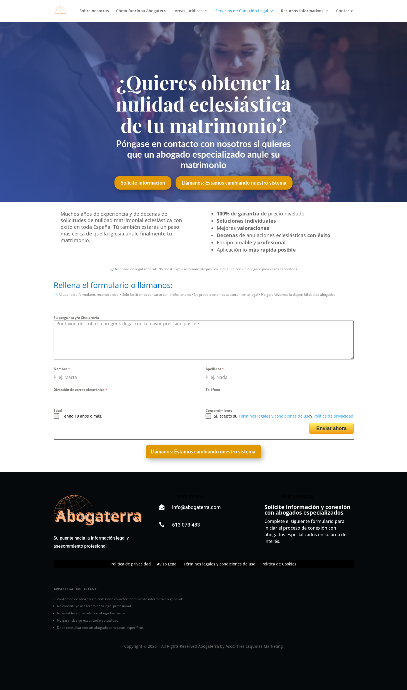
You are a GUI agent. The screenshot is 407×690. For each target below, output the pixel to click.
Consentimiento (219, 410)
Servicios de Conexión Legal (241, 11)
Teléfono (213, 389)
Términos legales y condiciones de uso (274, 416)
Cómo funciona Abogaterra (142, 11)
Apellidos (215, 368)
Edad (58, 410)
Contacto (345, 11)
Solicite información (143, 183)
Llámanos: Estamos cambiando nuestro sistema (234, 183)
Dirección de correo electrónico (80, 389)
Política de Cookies (278, 564)
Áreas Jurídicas (189, 11)
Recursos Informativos (302, 11)
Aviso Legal (167, 564)
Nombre (62, 368)
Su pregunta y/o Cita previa (76, 317)
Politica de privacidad (333, 416)
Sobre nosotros (94, 11)
